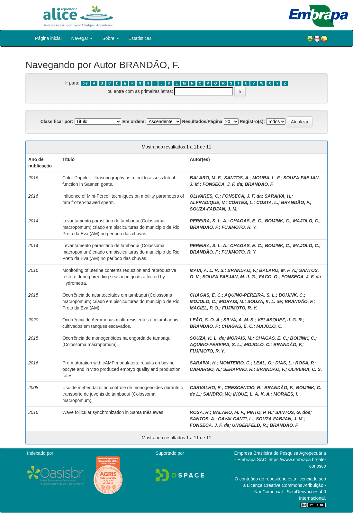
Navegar (82, 38)
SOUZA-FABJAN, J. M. (214, 208)
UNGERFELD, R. (249, 425)
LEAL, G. (262, 362)
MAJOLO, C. (306, 220)
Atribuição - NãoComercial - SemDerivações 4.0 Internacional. (290, 492)
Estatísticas (140, 38)
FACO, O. (268, 276)
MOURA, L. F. (266, 177)
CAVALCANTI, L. (235, 418)
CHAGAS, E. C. (246, 220)
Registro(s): (252, 121)
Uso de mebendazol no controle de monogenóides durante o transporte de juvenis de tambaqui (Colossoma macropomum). (122, 394)
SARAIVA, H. (278, 196)
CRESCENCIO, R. (242, 387)
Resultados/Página (202, 121)
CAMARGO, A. (205, 369)
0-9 (85, 83)
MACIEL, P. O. (204, 307)
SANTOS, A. (236, 177)
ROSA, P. (304, 362)
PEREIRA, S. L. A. (208, 220)
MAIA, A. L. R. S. (207, 270)
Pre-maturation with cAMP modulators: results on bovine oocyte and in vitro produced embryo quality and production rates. (121, 369)
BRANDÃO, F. (259, 184)
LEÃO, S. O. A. (205, 319)
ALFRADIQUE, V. (208, 202)
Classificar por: (57, 121)
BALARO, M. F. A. (277, 270)
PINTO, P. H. (260, 412)
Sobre (110, 38)
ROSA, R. (200, 412)
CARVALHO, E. (206, 387)
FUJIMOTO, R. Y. (239, 227)
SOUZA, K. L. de (264, 301)
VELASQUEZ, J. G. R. (280, 319)
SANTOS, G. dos (292, 412)
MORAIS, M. (231, 301)
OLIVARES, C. (204, 196)
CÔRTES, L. (240, 202)
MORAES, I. (285, 394)
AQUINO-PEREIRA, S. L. (250, 295)
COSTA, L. (267, 202)
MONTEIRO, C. (235, 362)
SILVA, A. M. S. (239, 319)
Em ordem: (134, 121)
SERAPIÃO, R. (238, 369)
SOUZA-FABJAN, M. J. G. (229, 276)
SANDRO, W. (217, 394)
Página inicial (48, 38)
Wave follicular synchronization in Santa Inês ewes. (113, 412)
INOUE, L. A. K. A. (252, 394)
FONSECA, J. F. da (222, 184)
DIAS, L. (284, 362)
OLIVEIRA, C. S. (305, 369)
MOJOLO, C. (203, 301)
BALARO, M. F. (205, 177)
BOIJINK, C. (277, 220)
